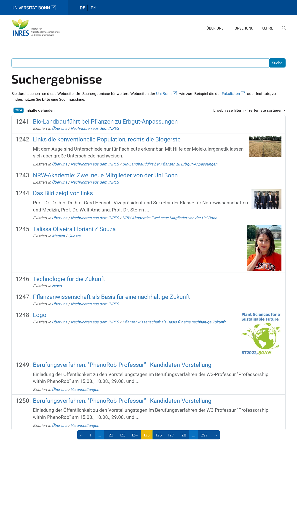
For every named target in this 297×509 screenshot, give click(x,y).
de (82, 7)
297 (204, 435)
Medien (58, 236)
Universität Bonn (34, 7)
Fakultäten (234, 93)
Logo (39, 314)
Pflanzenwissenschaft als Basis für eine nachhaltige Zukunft (111, 296)
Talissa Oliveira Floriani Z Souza (74, 229)
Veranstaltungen (85, 389)
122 (110, 435)
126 (159, 435)
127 (171, 435)
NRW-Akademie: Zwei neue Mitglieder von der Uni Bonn (105, 175)
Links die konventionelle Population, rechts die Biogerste (107, 139)
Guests (74, 236)
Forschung (243, 28)
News (57, 286)
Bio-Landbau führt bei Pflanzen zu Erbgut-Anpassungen (105, 121)
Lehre (267, 28)
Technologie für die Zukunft (69, 279)
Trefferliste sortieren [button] (264, 110)
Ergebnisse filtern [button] (228, 110)
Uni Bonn (167, 93)
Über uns (215, 28)
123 (122, 435)
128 (183, 435)
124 (134, 435)
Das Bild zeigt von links (63, 193)
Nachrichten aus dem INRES (95, 128)
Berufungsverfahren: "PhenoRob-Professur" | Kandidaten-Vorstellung (122, 364)
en (93, 7)
